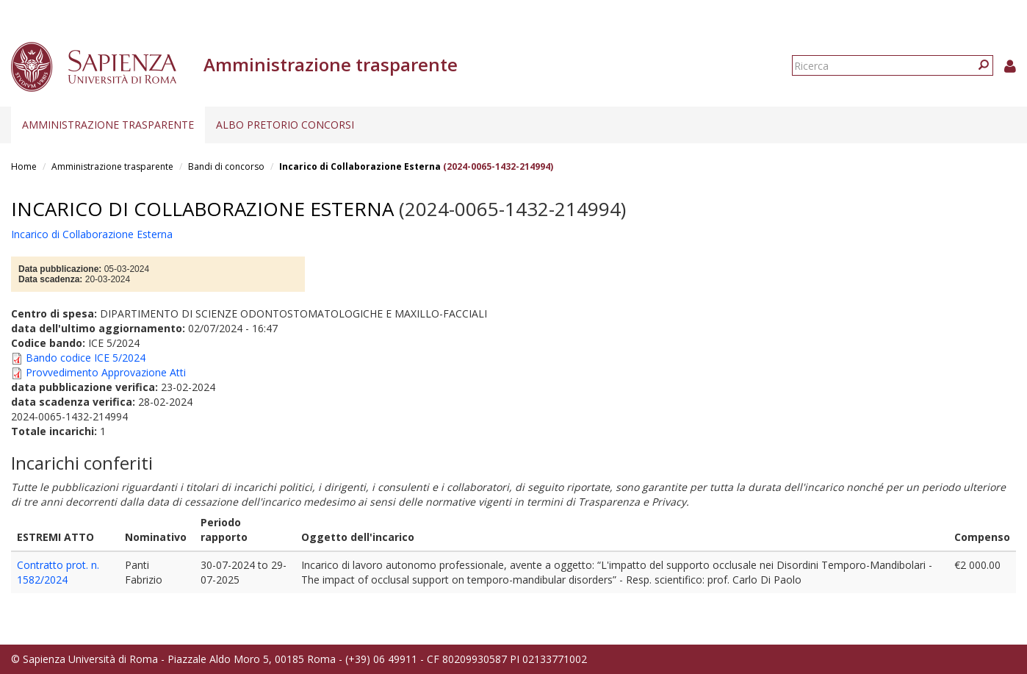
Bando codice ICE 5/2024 (85, 358)
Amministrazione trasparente (108, 125)
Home (24, 166)
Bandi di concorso (226, 166)
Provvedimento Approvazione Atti (106, 372)
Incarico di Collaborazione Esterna (360, 166)
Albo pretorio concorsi (285, 125)
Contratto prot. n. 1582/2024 (58, 572)
